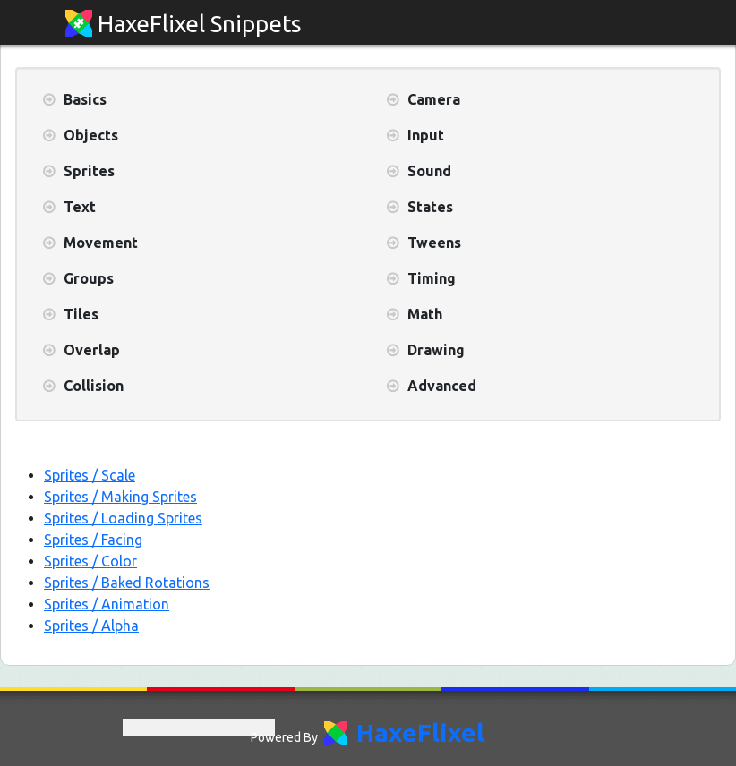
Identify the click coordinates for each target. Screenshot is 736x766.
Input (425, 135)
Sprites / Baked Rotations (127, 582)
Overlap (92, 350)
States (430, 207)
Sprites (89, 171)
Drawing (436, 350)
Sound (429, 171)
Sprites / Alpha (91, 625)
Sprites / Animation (106, 604)
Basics (85, 99)
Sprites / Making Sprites (120, 497)
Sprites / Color (90, 561)
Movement (101, 242)
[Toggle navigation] (654, 24)
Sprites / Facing (93, 540)
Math (424, 314)
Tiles (81, 314)
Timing (431, 278)
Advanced (441, 386)
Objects (91, 135)
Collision (94, 386)
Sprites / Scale (89, 475)
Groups (89, 278)
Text (80, 207)
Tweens (434, 242)
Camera (433, 99)
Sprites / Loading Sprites (123, 518)
